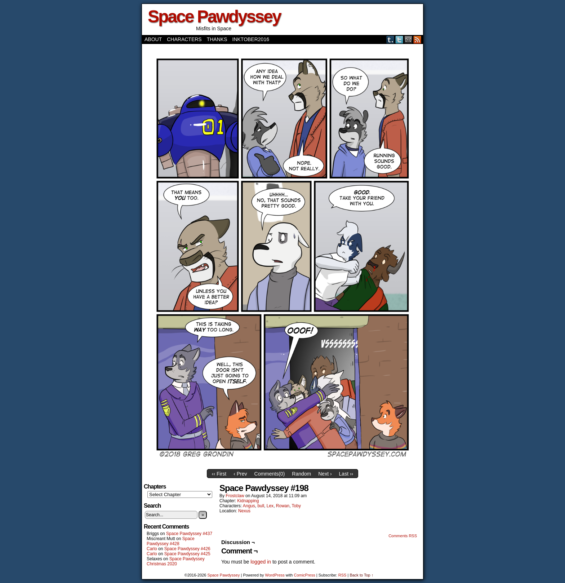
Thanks (217, 39)
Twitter (399, 39)
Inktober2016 (250, 39)
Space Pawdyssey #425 (187, 553)
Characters (184, 39)
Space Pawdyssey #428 (171, 541)
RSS (417, 39)
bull (260, 505)
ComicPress (304, 575)
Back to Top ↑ (361, 575)
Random (301, 474)
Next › (325, 474)
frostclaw (235, 495)
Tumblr (390, 39)
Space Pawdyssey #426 (187, 548)
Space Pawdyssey (214, 16)
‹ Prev (240, 474)
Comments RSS (402, 536)
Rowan (282, 505)
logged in (260, 562)
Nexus (244, 510)
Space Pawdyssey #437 (189, 533)
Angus (249, 505)
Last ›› (346, 474)
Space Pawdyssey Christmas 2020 (176, 561)
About (153, 39)
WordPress (275, 575)
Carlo (152, 548)
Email (408, 39)
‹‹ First (219, 474)
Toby (296, 505)
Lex (270, 505)
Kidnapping (248, 500)
